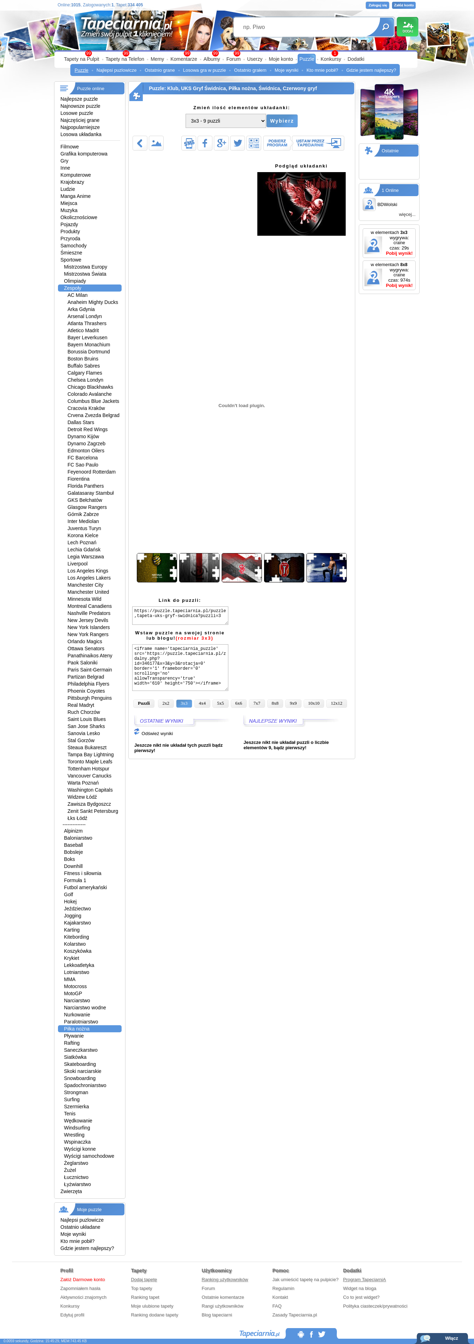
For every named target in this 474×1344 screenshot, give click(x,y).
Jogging (72, 916)
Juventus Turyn (84, 528)
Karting (72, 930)
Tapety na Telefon (125, 59)
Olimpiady (75, 281)
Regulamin (283, 1288)
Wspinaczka (77, 1142)
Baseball (73, 845)
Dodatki (355, 59)
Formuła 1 (75, 880)
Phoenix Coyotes (86, 691)
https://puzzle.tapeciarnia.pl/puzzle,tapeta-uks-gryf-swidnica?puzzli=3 (180, 615)
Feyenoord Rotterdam (92, 472)
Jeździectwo (77, 908)
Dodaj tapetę (144, 1279)
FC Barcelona (83, 457)
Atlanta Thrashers (87, 323)
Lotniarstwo (76, 972)
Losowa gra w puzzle (204, 70)
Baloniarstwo (78, 838)
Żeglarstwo (76, 1163)
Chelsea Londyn (85, 380)
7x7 (257, 703)
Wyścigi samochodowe (89, 1156)
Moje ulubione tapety (152, 1306)
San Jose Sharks (86, 726)
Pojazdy (69, 224)
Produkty (70, 231)
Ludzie (67, 189)
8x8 (275, 703)
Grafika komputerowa (83, 154)
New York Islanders (89, 627)
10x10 (314, 703)
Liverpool (78, 564)
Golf (68, 894)
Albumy (212, 59)
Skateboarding (80, 1064)
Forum (233, 59)
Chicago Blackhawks (90, 387)
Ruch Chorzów (84, 712)
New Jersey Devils (88, 620)
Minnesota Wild (84, 599)
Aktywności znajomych (83, 1297)
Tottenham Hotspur (88, 768)
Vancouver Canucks (89, 776)
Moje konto (281, 59)
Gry (64, 161)
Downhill (73, 866)
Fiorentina (78, 479)
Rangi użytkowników (223, 1306)
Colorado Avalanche (90, 394)
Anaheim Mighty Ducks (93, 302)
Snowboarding (80, 1078)
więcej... (407, 214)
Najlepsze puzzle (79, 99)
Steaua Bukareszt (87, 747)
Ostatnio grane (160, 70)
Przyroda (70, 238)
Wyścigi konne (80, 1149)
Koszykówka (78, 951)
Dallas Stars (81, 422)
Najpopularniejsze (80, 127)
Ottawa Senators (86, 648)
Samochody (73, 245)
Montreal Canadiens (90, 606)
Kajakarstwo (77, 923)
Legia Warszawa (86, 556)
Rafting (72, 1043)
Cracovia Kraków (86, 408)
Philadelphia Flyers (88, 684)
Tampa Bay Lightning (91, 754)
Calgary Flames (85, 373)
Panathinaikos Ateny (90, 655)
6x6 (238, 703)
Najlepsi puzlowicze (116, 70)
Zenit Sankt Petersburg (93, 811)
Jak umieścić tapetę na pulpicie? (306, 1279)
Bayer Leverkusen (87, 337)
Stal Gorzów (81, 740)
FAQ (277, 1306)
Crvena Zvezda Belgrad (93, 415)
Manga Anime (75, 196)
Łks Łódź (77, 818)
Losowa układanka (80, 134)
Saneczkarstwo (81, 1050)
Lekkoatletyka (79, 965)
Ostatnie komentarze (223, 1297)
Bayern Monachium (89, 344)
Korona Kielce (83, 535)
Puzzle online (90, 88)
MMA (70, 979)
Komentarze (183, 59)
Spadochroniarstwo (85, 1085)
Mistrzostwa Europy (85, 267)
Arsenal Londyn (85, 316)
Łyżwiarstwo (77, 1184)
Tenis (70, 1113)
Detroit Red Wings (88, 429)
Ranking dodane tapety (155, 1314)
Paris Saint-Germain (90, 670)
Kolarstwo (75, 944)
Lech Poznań (82, 542)
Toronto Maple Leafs (90, 761)
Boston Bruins (83, 359)
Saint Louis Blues (87, 719)
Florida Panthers (86, 486)
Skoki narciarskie (82, 1071)
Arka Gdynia (81, 309)
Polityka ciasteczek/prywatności (375, 1306)
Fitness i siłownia (82, 873)
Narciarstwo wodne (85, 1007)
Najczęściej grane (80, 120)
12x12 (337, 703)
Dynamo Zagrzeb (86, 443)
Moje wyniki (286, 70)
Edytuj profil (72, 1314)
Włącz (451, 1338)
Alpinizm (73, 831)
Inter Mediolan (83, 521)
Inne (65, 168)
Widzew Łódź (82, 797)
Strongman (76, 1092)
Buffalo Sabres (84, 366)
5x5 (220, 703)
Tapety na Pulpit (81, 59)
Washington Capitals (90, 790)
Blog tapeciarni (217, 1314)
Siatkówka (75, 1057)
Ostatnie (390, 150)
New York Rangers (88, 634)
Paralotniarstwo (81, 1022)
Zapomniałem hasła (80, 1288)
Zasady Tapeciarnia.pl (295, 1314)
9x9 (293, 703)
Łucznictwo (76, 1177)
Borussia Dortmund (89, 351)
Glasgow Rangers (87, 507)
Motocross (75, 986)
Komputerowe (75, 175)
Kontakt (280, 1297)
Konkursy (331, 59)
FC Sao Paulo (83, 465)
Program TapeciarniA (364, 1279)
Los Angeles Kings (88, 571)
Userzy (255, 59)
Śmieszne (71, 253)
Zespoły (72, 288)
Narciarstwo (77, 1000)
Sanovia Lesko (84, 733)
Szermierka (76, 1106)
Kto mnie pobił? (322, 70)
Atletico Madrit (83, 330)
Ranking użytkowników (225, 1279)
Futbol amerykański (85, 887)
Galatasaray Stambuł (91, 493)
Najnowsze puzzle (80, 106)
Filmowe (69, 146)
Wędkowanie (78, 1120)
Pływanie (74, 1036)
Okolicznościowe (78, 217)
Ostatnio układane (80, 1227)
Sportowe (70, 260)
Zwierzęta (71, 1191)
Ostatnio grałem (250, 70)
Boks (69, 859)
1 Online (390, 190)
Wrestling (74, 1135)
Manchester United (88, 592)
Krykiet (71, 958)
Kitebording (76, 937)
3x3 (184, 703)
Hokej (70, 901)
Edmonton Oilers (86, 450)
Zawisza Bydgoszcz (89, 804)
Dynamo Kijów (83, 436)
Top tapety (141, 1288)
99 (237, 53)
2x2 (166, 703)
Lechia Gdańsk (84, 549)
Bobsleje (73, 852)
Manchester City (85, 585)
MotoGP (73, 993)
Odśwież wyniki (153, 733)
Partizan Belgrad (86, 677)
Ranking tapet (145, 1297)
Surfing (72, 1099)
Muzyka (68, 210)
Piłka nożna (76, 1029)
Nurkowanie (77, 1014)
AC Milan (78, 295)
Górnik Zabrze (83, 514)
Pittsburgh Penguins (90, 698)
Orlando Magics (85, 641)
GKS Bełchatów (85, 500)
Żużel (70, 1170)
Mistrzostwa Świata (85, 274)
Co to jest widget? (361, 1297)
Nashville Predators (89, 613)
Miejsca (68, 203)
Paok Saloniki (83, 662)
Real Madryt (81, 705)
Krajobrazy (72, 182)
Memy (157, 59)
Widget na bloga (359, 1288)
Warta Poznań (83, 783)
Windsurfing (77, 1128)
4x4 (202, 703)
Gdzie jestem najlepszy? (371, 70)
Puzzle (306, 59)
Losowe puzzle (76, 113)
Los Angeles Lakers (89, 578)
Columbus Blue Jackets (93, 401)
